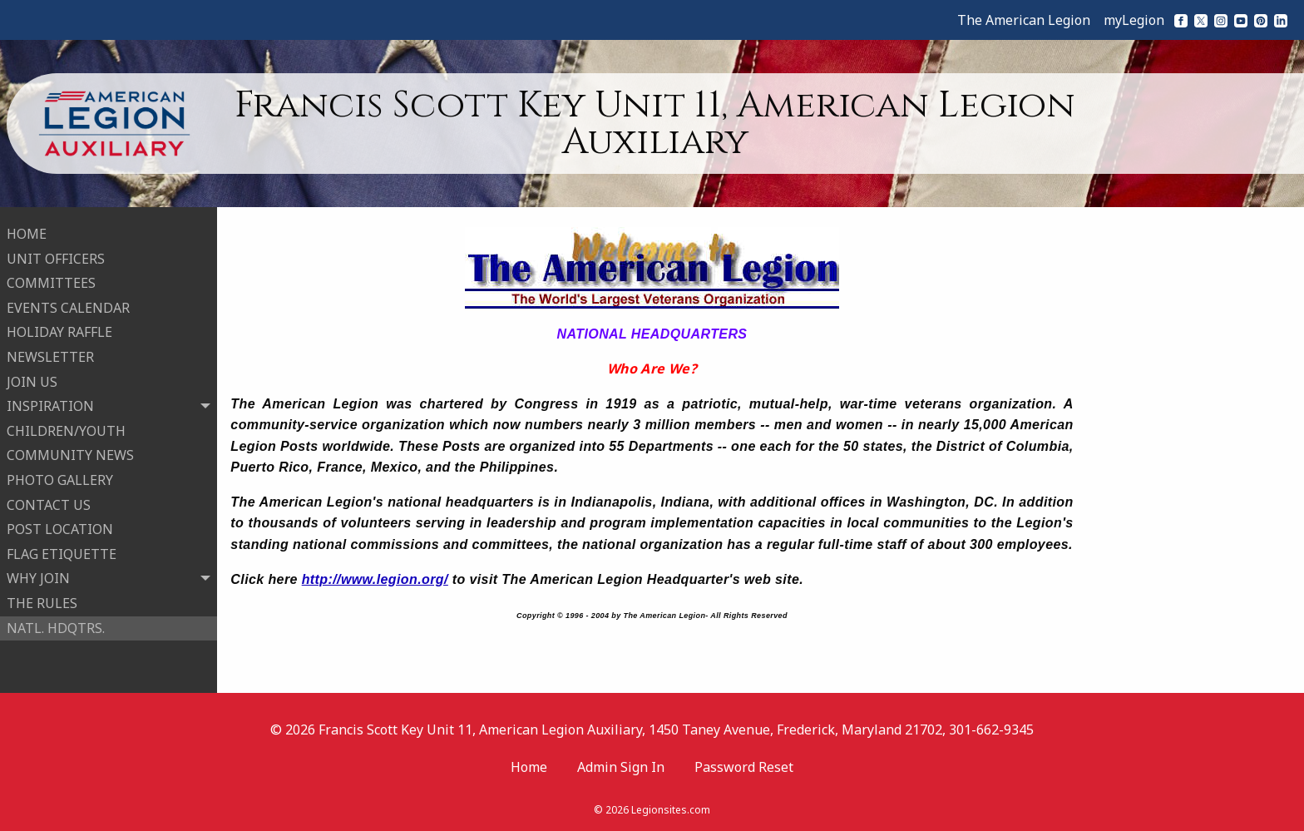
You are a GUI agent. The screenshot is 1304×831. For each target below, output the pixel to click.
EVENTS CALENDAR (68, 306)
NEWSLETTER (50, 355)
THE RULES (42, 601)
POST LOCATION (60, 527)
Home (529, 767)
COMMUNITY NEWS (70, 454)
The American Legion (1023, 20)
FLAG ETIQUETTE (61, 552)
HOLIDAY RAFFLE (59, 331)
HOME (27, 232)
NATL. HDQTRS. (56, 626)
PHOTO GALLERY (60, 478)
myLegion (1134, 20)
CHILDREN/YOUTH (66, 429)
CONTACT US (49, 503)
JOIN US (32, 380)
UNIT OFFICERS (56, 257)
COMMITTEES (51, 282)
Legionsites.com (670, 810)
